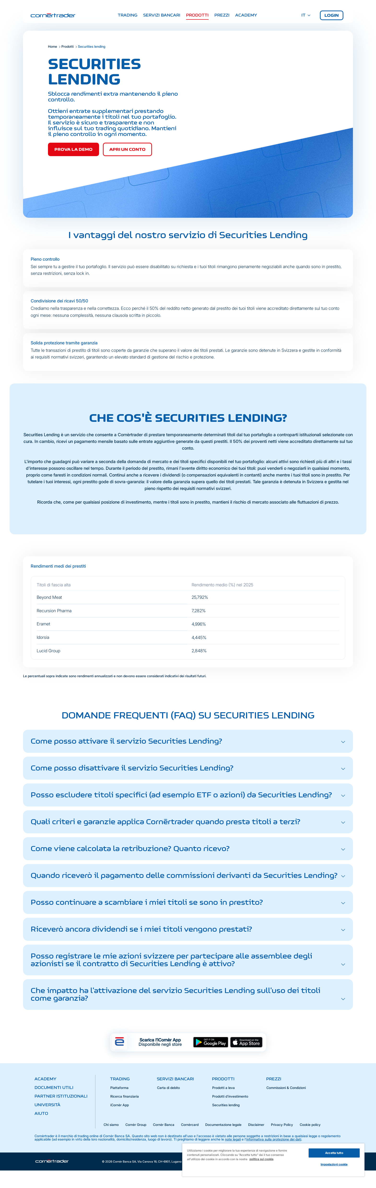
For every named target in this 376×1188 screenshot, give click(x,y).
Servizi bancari (161, 15)
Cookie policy (310, 1125)
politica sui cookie (261, 1159)
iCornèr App (119, 1105)
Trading (127, 15)
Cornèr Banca (163, 1125)
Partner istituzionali (61, 1096)
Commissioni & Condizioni (286, 1088)
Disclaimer (256, 1125)
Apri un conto (127, 149)
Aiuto (41, 1113)
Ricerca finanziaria (124, 1096)
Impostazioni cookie (334, 1164)
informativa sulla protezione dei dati (273, 1139)
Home (52, 46)
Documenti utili (54, 1087)
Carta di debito (168, 1088)
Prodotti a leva (223, 1088)
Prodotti (197, 15)
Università (47, 1104)
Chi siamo (111, 1125)
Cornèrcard (190, 1125)
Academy (246, 15)
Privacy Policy (282, 1125)
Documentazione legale (223, 1125)
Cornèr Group (135, 1125)
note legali (233, 1139)
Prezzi (221, 15)
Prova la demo (73, 149)
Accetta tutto (334, 1153)
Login (331, 15)
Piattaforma (119, 1088)
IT (305, 15)
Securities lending (226, 1105)
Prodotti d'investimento (230, 1096)
